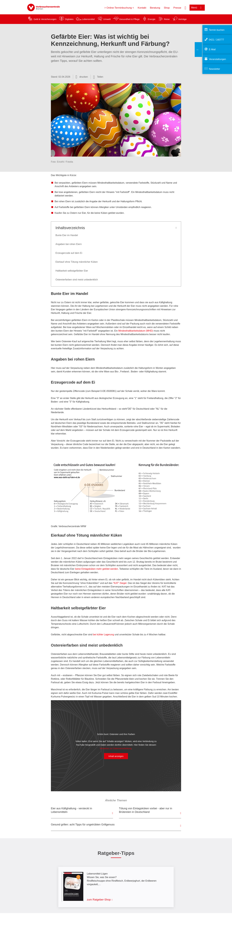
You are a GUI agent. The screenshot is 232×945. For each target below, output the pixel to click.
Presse (177, 7)
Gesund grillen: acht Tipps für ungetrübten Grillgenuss (83, 824)
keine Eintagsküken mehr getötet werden (96, 569)
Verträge (182, 19)
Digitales (69, 19)
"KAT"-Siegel (120, 583)
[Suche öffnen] (185, 7)
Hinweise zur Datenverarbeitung (115, 748)
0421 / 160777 (216, 39)
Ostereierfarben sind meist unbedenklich (76, 279)
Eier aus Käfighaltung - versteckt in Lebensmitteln (71, 810)
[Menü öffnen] (197, 8)
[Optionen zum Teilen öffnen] (98, 76)
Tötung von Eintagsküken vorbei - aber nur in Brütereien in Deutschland (145, 810)
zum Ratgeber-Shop (99, 899)
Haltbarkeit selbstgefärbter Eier (71, 270)
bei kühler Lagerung (103, 634)
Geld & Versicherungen (45, 19)
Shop (167, 7)
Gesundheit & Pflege (129, 19)
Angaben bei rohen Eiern (68, 244)
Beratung (155, 7)
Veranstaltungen (217, 59)
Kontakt (142, 7)
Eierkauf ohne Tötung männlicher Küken (76, 262)
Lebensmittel (88, 19)
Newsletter (214, 69)
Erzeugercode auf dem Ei (68, 253)
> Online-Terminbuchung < (119, 7)
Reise (167, 19)
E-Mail (212, 49)
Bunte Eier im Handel (66, 235)
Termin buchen (216, 30)
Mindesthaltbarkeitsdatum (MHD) (135, 330)
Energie (151, 19)
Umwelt (107, 19)
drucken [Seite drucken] (83, 77)
